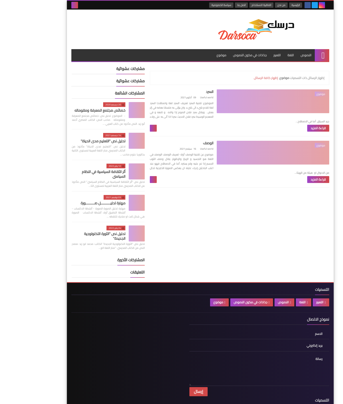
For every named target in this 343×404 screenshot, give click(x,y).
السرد (227, 83)
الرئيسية (269, 5)
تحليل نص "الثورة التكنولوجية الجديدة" (76, 227)
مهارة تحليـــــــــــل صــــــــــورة (74, 194)
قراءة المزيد (219, 111)
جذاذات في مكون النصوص (221, 47)
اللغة (262, 47)
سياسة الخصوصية (195, 5)
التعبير (248, 47)
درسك (261, 397)
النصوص (277, 47)
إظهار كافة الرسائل (237, 69)
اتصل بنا (215, 5)
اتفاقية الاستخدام (235, 5)
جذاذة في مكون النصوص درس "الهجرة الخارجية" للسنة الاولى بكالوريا (143, 363)
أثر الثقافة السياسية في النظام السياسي (75, 165)
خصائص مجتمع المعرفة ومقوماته (71, 102)
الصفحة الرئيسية (88, 322)
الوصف (225, 132)
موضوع (193, 47)
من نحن (255, 5)
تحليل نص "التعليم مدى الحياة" (74, 132)
